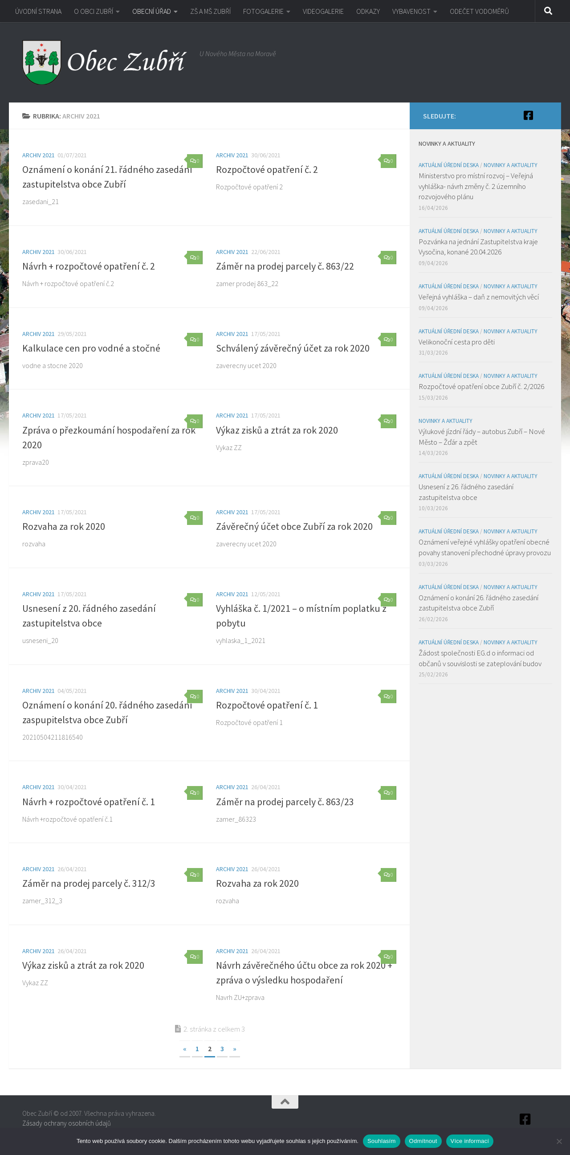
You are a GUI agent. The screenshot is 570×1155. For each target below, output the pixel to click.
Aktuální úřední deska (449, 165)
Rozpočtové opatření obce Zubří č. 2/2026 (481, 386)
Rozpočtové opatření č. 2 (267, 169)
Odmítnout (423, 1141)
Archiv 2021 (38, 155)
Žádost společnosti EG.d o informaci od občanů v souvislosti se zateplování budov (480, 658)
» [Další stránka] (234, 1048)
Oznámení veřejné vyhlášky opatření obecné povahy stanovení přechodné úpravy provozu (485, 547)
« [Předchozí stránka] (185, 1048)
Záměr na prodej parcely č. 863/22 (285, 266)
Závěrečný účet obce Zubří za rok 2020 (294, 526)
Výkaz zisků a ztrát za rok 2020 (277, 430)
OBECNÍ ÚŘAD (151, 11)
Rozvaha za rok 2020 (63, 526)
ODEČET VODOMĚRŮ (479, 11)
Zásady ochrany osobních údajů (66, 1123)
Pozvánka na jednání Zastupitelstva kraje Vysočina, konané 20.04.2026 (478, 247)
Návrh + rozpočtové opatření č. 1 (88, 801)
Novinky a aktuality (510, 165)
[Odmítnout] (558, 1141)
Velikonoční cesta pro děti (457, 342)
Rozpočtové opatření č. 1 (267, 705)
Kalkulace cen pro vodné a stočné (91, 348)
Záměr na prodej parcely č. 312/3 (88, 883)
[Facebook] (528, 115)
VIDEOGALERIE (323, 11)
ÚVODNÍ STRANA (38, 11)
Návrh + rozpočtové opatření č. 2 (88, 266)
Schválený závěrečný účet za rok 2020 (293, 348)
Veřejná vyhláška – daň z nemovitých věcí (479, 297)
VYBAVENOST (411, 11)
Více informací (470, 1141)
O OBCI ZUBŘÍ (93, 11)
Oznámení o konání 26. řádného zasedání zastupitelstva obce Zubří (478, 603)
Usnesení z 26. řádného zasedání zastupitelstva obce (466, 492)
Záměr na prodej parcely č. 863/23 (285, 801)
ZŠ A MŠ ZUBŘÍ (210, 11)
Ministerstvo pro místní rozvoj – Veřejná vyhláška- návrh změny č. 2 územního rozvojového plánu (476, 186)
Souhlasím (381, 1141)
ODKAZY (368, 11)
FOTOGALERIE (263, 11)
